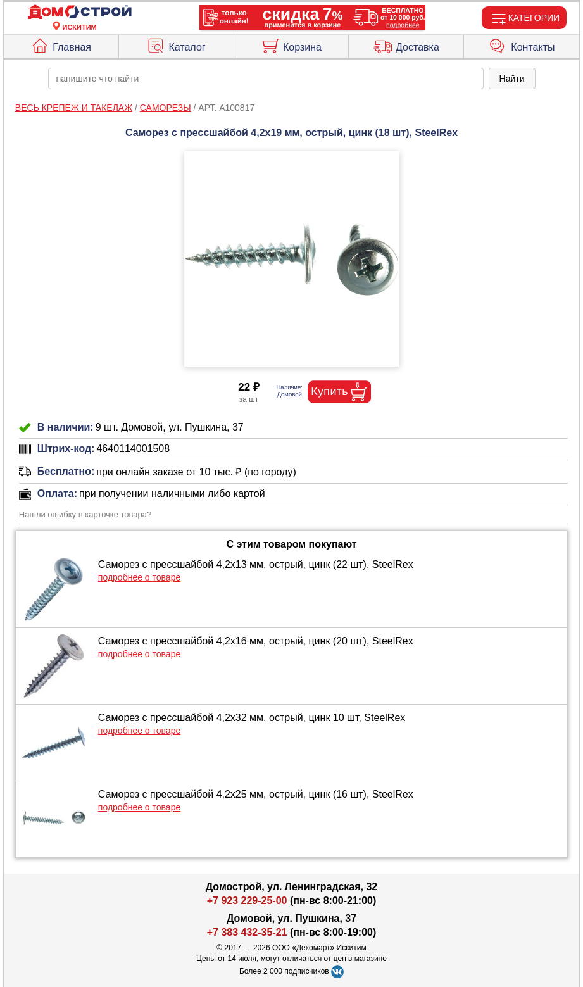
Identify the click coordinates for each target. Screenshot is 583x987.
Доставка (406, 44)
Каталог (175, 44)
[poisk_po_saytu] (266, 78)
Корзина (291, 44)
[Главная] (79, 12)
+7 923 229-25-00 (248, 900)
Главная (60, 44)
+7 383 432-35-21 (247, 932)
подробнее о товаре (139, 577)
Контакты (522, 44)
